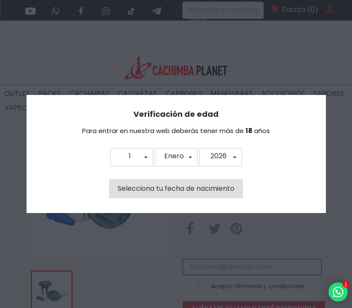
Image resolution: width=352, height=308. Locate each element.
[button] (131, 157)
